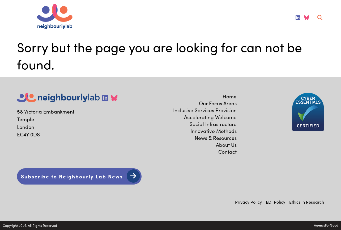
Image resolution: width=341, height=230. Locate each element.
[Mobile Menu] (11, 17)
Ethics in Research (306, 202)
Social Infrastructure (213, 123)
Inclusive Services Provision (205, 110)
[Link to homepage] (55, 17)
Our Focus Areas (218, 103)
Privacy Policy (248, 202)
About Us (226, 144)
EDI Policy (275, 202)
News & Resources (216, 137)
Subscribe (72, 176)
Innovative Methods (213, 130)
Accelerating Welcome (210, 117)
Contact (227, 151)
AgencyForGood (326, 225)
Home (230, 96)
